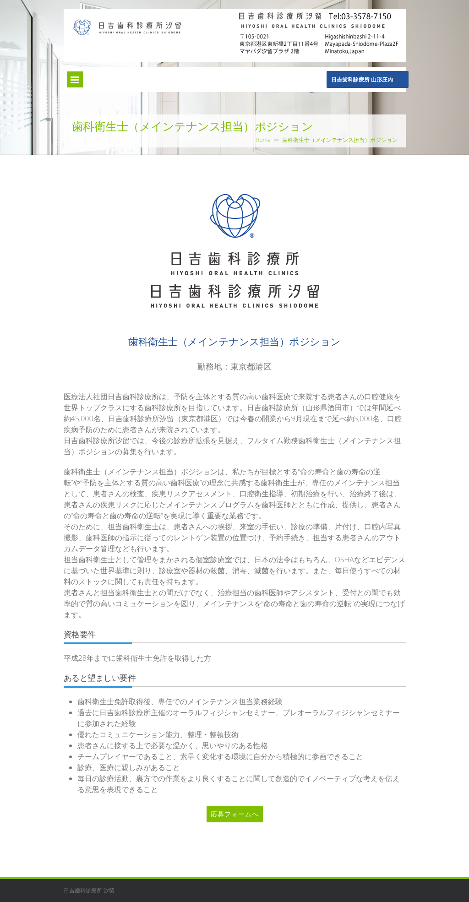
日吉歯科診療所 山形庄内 (362, 79)
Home (263, 140)
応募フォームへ (235, 814)
